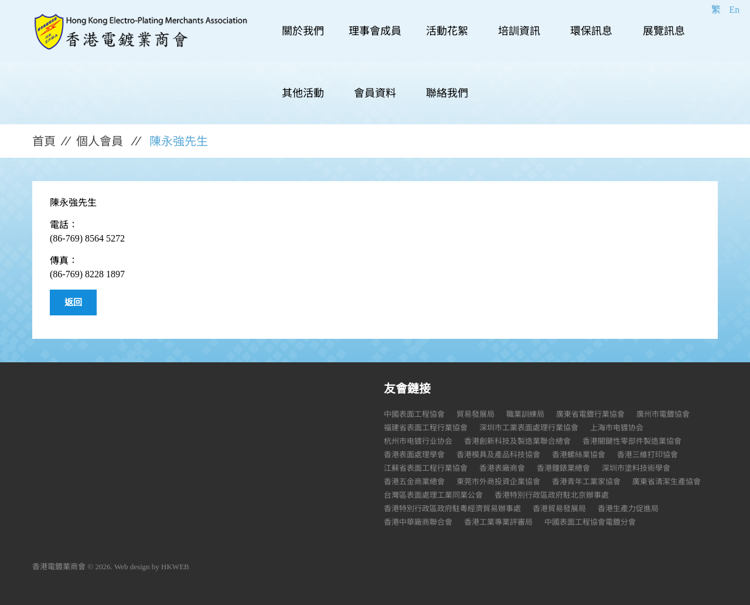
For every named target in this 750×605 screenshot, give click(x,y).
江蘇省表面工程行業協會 (426, 468)
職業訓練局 (525, 414)
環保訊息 (591, 31)
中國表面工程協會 (414, 414)
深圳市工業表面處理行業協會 (528, 427)
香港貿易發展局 (559, 508)
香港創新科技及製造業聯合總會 (517, 441)
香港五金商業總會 (414, 481)
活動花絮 (447, 31)
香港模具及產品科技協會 (498, 454)
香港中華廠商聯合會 (418, 522)
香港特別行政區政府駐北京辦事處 (552, 495)
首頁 (44, 141)
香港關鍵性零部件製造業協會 (631, 441)
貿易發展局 (475, 414)
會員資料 (375, 93)
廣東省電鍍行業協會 (590, 414)
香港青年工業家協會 (586, 481)
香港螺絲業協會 (578, 454)
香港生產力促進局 (628, 508)
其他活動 (303, 93)
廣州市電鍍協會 (663, 414)
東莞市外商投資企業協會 (498, 481)
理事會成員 (375, 31)
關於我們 (303, 31)
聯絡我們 (447, 93)
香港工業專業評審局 (498, 522)
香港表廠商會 (502, 468)
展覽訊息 (664, 31)
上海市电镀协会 (616, 427)
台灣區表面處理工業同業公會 (433, 495)
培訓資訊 (519, 31)
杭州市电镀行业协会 (418, 441)
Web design (132, 566)
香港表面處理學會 (414, 454)
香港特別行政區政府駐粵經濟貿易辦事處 (452, 508)
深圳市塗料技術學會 (636, 468)
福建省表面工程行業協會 (426, 427)
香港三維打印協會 (647, 454)
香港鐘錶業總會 (563, 468)
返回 (73, 302)
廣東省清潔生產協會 (666, 481)
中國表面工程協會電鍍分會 (590, 522)
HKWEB (175, 566)
